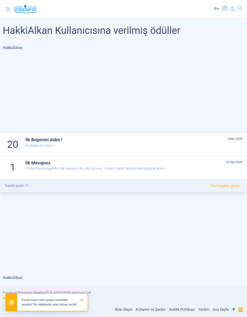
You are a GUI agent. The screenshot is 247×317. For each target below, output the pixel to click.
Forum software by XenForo (47, 293)
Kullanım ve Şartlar (151, 309)
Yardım (204, 309)
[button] (8, 9)
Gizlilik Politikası (182, 309)
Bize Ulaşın (124, 309)
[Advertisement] (123, 94)
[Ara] (240, 9)
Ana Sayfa (221, 309)
